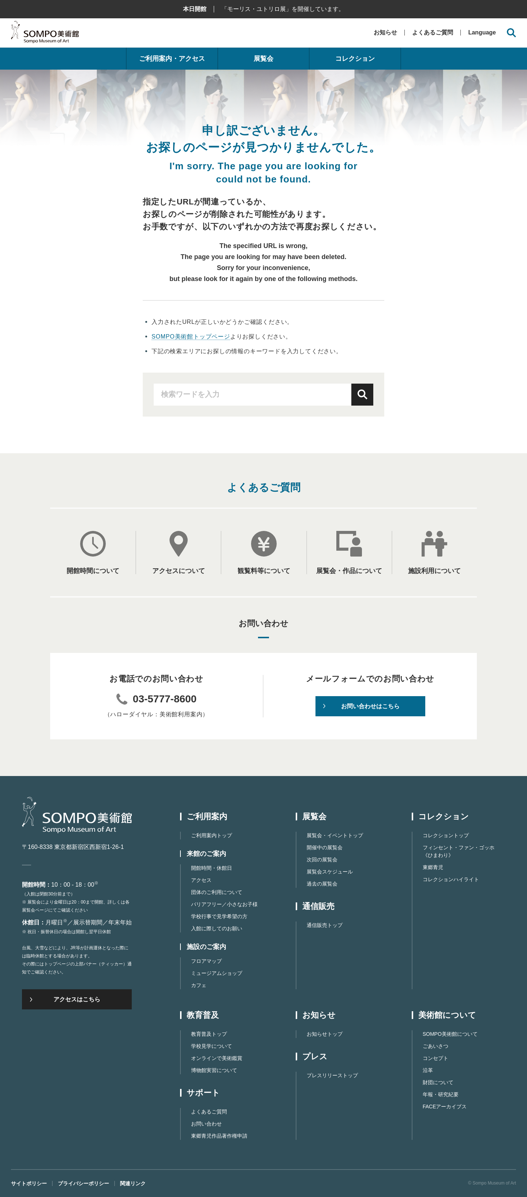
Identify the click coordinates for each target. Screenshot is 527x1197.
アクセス (201, 880)
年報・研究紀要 (441, 1094)
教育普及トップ (209, 1034)
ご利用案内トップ (211, 835)
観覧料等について (264, 570)
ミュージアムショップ (216, 973)
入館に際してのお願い (216, 928)
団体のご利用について (216, 892)
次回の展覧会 (322, 859)
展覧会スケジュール (330, 872)
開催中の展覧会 (325, 847)
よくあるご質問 (432, 32)
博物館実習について (214, 1070)
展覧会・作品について (349, 570)
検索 (362, 395)
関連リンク (133, 1183)
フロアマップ (206, 961)
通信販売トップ (325, 925)
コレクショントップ (446, 835)
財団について (438, 1082)
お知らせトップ (325, 1034)
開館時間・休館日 (211, 868)
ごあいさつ (435, 1046)
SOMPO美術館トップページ (191, 336)
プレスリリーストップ (332, 1075)
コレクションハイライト (451, 879)
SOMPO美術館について (450, 1034)
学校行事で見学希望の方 (219, 916)
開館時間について (93, 570)
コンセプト (435, 1058)
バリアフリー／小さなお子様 (224, 904)
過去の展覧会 (322, 884)
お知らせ (385, 32)
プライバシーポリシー (83, 1183)
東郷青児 (433, 867)
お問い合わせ (206, 1124)
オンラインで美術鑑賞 (216, 1058)
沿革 (428, 1070)
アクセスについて (178, 570)
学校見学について (211, 1046)
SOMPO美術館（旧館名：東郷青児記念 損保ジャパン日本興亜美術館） (45, 34)
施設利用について (434, 570)
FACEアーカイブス (445, 1106)
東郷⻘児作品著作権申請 (219, 1136)
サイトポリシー (29, 1183)
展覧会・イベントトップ (335, 835)
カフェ (198, 985)
